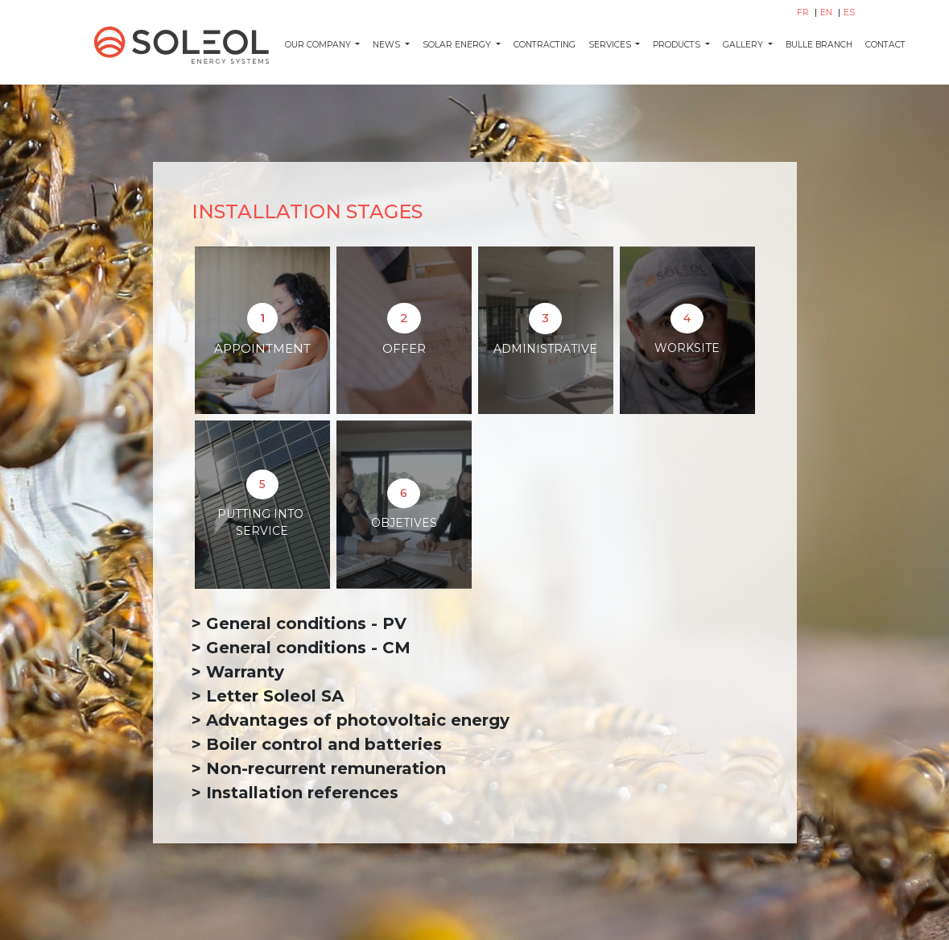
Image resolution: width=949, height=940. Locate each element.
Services (610, 44)
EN (827, 12)
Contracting (545, 44)
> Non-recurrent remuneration (319, 768)
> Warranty (240, 671)
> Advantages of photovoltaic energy (351, 720)
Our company (319, 44)
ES (849, 12)
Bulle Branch (819, 44)
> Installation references (295, 792)
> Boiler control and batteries (317, 744)
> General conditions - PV (299, 623)
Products (678, 44)
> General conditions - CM (301, 647)
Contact (885, 44)
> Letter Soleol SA (268, 696)
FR (804, 12)
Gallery (744, 44)
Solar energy (458, 44)
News (387, 44)
